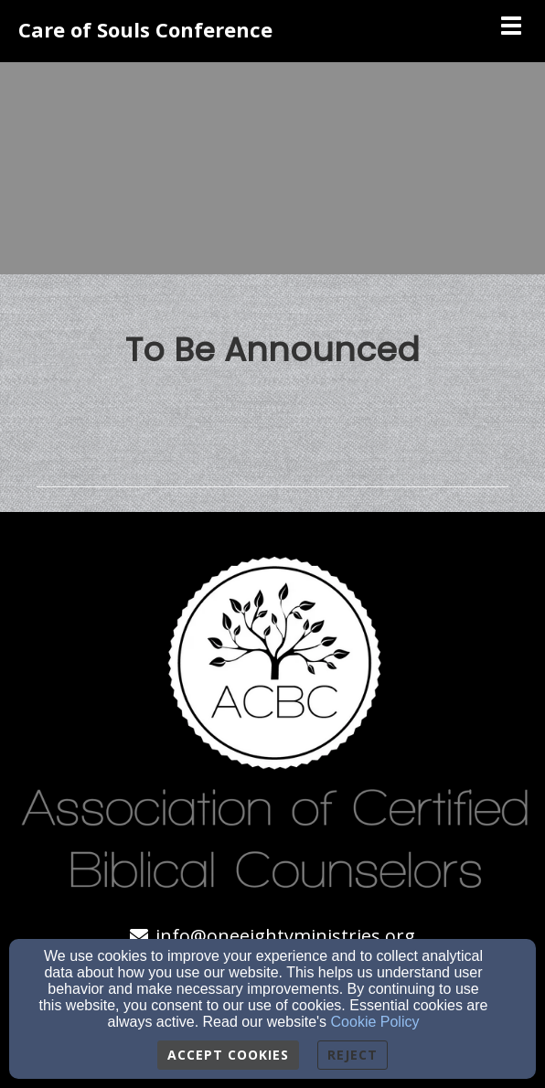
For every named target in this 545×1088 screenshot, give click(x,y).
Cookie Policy (375, 1021)
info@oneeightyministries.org (285, 935)
